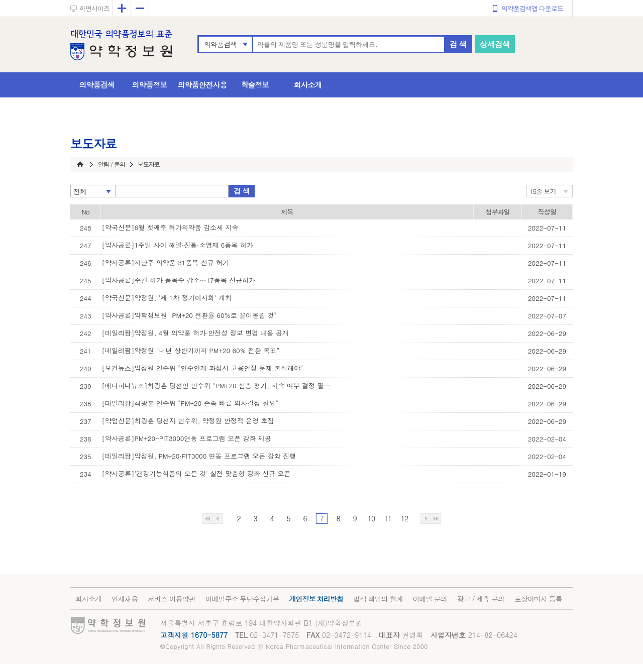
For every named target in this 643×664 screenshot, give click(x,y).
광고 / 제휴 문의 (480, 599)
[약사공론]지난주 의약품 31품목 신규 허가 (166, 262)
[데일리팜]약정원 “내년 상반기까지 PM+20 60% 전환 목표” (191, 350)
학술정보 (255, 84)
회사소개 (308, 84)
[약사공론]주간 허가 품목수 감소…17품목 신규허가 (179, 280)
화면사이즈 (94, 8)
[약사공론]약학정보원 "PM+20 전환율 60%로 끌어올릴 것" (189, 315)
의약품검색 (220, 44)
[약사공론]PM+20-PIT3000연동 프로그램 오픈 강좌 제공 (186, 438)
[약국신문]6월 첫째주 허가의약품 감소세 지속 (170, 227)
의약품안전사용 (202, 84)
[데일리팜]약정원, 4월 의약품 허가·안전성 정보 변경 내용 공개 (195, 332)
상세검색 (495, 44)
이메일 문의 (429, 599)
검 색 (458, 44)
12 (404, 518)
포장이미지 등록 (538, 599)
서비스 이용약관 (171, 599)
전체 (79, 191)
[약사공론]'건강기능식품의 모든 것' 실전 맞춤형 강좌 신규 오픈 (196, 473)
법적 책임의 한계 (377, 599)
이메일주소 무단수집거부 (242, 599)
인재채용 (125, 599)
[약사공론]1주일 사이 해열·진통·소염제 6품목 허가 (177, 245)
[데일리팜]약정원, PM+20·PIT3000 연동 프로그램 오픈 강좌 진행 (199, 456)
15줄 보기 (542, 191)
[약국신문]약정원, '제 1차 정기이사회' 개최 (167, 297)
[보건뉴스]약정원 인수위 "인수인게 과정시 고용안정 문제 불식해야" (202, 368)
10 (371, 518)
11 (387, 518)
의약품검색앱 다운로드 (532, 8)
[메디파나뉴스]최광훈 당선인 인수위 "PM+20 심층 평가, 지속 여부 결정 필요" (217, 385)
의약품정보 (149, 84)
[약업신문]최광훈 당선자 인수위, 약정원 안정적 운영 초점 (188, 420)
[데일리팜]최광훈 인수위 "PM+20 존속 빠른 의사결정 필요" (190, 403)
